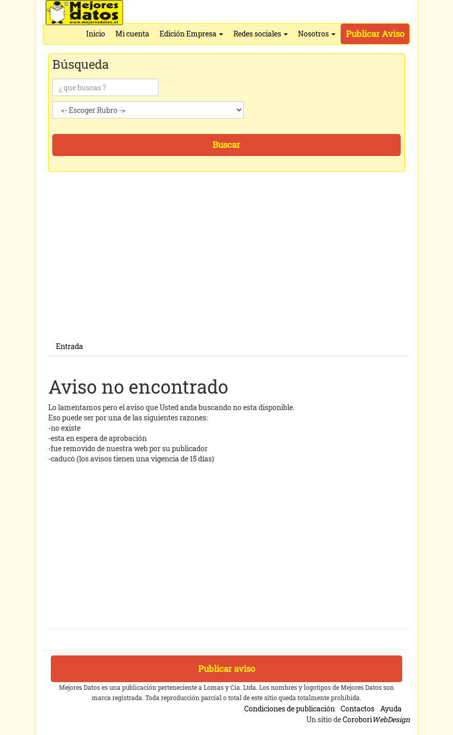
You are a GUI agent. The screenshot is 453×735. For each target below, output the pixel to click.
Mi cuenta (132, 33)
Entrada (69, 346)
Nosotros (317, 33)
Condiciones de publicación (289, 708)
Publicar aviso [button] (226, 668)
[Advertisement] (227, 265)
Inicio (95, 33)
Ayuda (391, 708)
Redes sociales (260, 33)
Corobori (376, 719)
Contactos (358, 708)
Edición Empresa (191, 33)
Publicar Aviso (375, 34)
